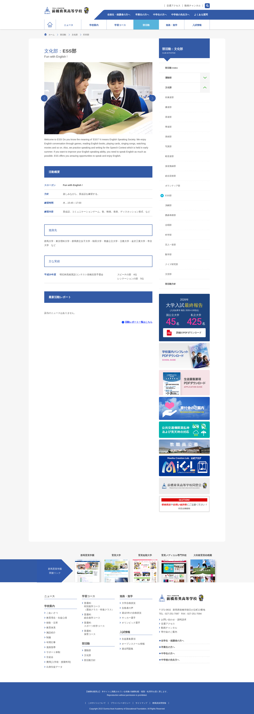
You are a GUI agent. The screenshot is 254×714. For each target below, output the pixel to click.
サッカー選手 (129, 617)
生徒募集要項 (129, 639)
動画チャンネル (193, 5)
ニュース (49, 596)
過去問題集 (127, 648)
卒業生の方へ (168, 647)
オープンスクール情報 (133, 643)
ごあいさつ (52, 613)
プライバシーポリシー (120, 703)
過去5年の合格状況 (131, 613)
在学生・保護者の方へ (172, 640)
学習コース (88, 596)
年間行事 (51, 642)
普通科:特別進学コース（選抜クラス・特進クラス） (99, 606)
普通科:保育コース (90, 632)
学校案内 (49, 606)
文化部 (75, 35)
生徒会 (49, 657)
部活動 (63, 35)
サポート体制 (53, 652)
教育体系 (51, 627)
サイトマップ (141, 703)
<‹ (44, 98)
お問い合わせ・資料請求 (173, 619)
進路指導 (51, 647)
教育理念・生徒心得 (56, 617)
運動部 (87, 650)
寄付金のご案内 (169, 632)
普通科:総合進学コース (92, 616)
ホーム (52, 35)
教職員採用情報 (159, 703)
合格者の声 (127, 608)
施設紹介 (51, 632)
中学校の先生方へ (170, 660)
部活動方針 (90, 660)
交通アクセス (173, 5)
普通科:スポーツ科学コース (94, 624)
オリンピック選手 (131, 622)
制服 (48, 637)
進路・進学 (126, 596)
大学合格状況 (129, 603)
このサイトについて (97, 703)
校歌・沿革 (52, 622)
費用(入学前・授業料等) (58, 662)
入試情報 (125, 632)
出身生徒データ (54, 667)
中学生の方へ (168, 653)
